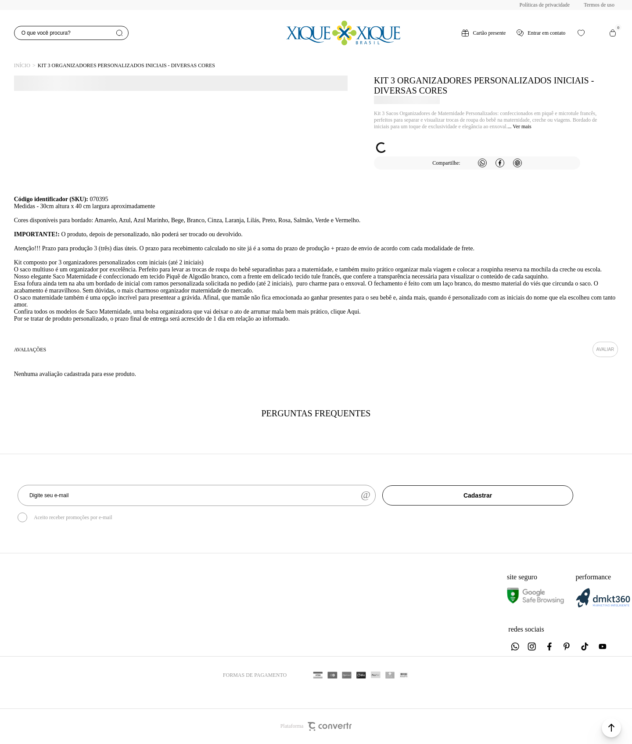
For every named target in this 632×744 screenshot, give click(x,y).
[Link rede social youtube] (602, 646)
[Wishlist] (581, 33)
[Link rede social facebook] (550, 646)
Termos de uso (599, 5)
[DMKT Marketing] (603, 606)
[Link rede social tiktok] (585, 646)
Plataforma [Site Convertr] (316, 726)
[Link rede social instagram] (532, 646)
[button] (611, 727)
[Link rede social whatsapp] (514, 646)
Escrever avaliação (605, 349)
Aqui (353, 311)
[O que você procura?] (71, 33)
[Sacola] (612, 33)
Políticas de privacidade (545, 5)
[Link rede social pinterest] (567, 646)
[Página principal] (343, 33)
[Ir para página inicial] (22, 65)
